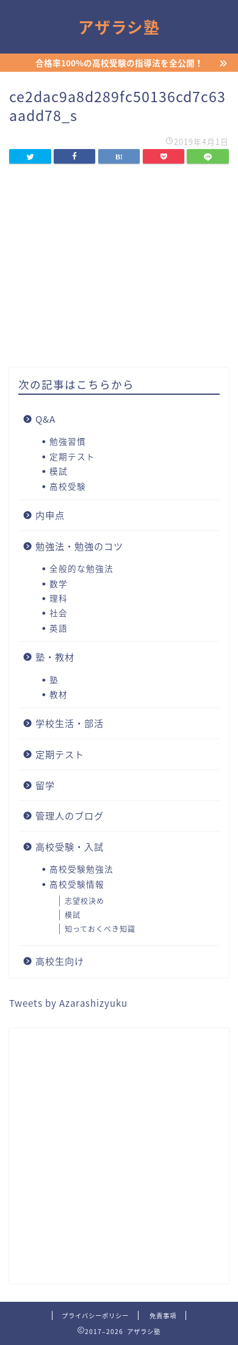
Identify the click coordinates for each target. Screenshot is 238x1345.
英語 (58, 628)
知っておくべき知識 (100, 928)
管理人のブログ (69, 815)
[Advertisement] (119, 1155)
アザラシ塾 (119, 27)
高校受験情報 (76, 884)
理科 (58, 598)
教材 (58, 694)
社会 (58, 612)
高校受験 (67, 486)
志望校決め (84, 900)
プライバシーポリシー (95, 1315)
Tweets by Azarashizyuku (68, 1003)
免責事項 (163, 1315)
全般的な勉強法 (81, 568)
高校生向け (59, 961)
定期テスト (72, 456)
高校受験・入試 (69, 846)
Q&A (45, 419)
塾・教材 (54, 657)
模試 (58, 471)
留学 (45, 785)
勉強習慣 (67, 441)
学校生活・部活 (69, 723)
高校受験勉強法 (81, 869)
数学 (58, 583)
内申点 (50, 515)
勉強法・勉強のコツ (79, 546)
